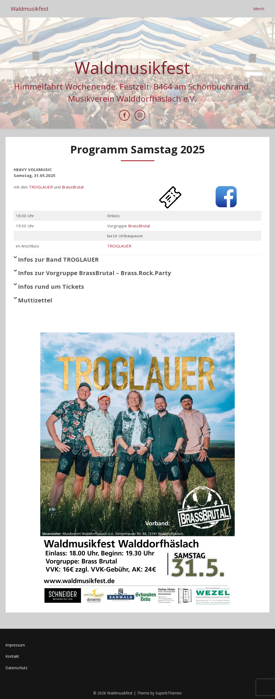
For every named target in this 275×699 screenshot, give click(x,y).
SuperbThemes (168, 693)
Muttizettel (35, 300)
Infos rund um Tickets (51, 286)
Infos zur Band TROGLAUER (58, 259)
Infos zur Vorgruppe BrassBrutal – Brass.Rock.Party (94, 273)
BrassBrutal (73, 187)
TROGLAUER (41, 187)
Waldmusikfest (30, 8)
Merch (258, 8)
